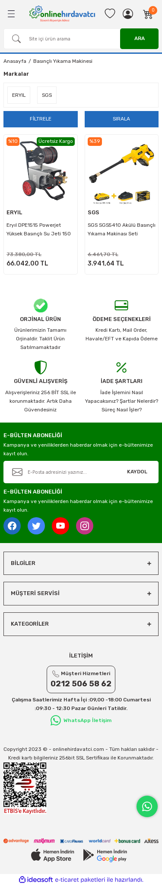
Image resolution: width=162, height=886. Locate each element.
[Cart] (148, 14)
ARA (139, 38)
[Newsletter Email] (81, 472)
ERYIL (14, 212)
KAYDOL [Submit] (137, 472)
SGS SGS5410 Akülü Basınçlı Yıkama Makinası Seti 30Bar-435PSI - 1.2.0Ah (122, 231)
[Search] (81, 38)
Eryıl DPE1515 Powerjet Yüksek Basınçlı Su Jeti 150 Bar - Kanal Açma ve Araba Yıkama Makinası (39, 231)
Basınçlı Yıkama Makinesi (62, 61)
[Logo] (62, 13)
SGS (93, 212)
